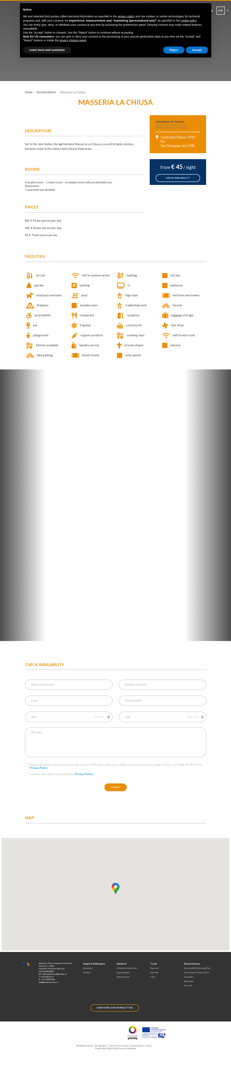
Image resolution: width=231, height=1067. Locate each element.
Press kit (188, 985)
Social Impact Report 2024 (196, 972)
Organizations (123, 972)
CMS (152, 977)
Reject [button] (174, 50)
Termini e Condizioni (127, 1048)
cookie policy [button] (189, 20)
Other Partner (123, 977)
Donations (87, 968)
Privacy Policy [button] (39, 767)
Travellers (189, 977)
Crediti (148, 1046)
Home (29, 92)
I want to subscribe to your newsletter (59, 774)
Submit (115, 787)
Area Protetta (136, 1046)
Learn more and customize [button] (47, 50)
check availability (178, 178)
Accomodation (46, 92)
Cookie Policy (112, 1048)
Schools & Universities (127, 968)
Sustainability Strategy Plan (197, 968)
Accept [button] (197, 50)
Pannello (154, 972)
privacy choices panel (72, 40)
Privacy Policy (100, 1048)
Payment (154, 968)
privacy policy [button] (126, 16)
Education (188, 981)
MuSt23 (86, 972)
